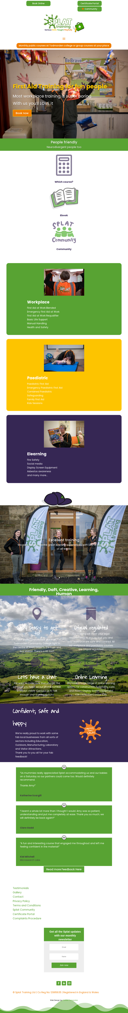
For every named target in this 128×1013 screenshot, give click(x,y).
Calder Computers (70, 1000)
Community (91, 9)
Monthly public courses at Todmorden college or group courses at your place (64, 45)
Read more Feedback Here (64, 869)
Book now (22, 113)
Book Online (38, 3)
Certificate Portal (90, 3)
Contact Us (42, 690)
